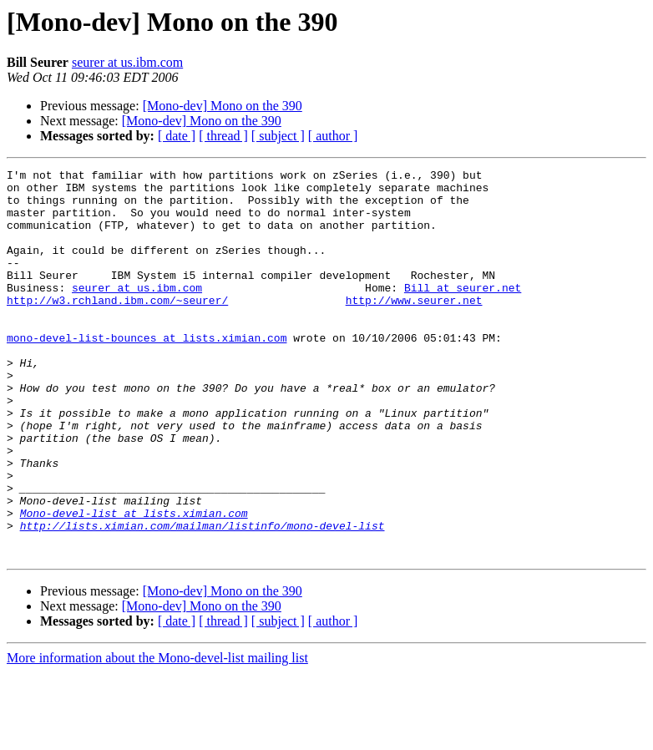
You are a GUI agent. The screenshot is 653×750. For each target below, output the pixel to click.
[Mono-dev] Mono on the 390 (222, 106)
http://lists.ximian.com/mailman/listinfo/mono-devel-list (202, 598)
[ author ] (333, 136)
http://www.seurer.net (414, 327)
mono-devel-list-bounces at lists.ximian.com (146, 372)
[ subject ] (278, 136)
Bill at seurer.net (462, 312)
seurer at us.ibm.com (127, 62)
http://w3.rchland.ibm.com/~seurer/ (117, 327)
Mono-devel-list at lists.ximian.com (134, 582)
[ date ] (176, 136)
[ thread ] (223, 136)
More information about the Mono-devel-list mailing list (157, 735)
